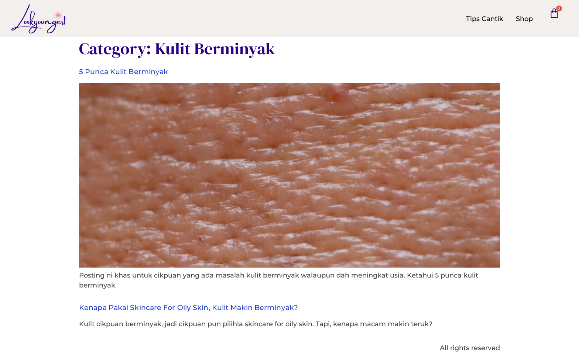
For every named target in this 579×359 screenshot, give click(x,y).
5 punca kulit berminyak (123, 71)
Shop (524, 18)
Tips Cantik (484, 18)
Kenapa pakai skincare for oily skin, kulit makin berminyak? (188, 307)
